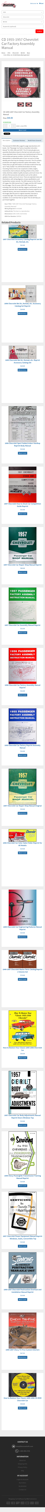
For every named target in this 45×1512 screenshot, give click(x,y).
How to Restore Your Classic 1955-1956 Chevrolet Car (22, 1048)
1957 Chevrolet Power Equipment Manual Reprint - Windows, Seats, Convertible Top (22, 1237)
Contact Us (22, 1490)
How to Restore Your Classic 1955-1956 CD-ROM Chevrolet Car (22, 1399)
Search (39, 31)
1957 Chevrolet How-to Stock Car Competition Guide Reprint (22, 505)
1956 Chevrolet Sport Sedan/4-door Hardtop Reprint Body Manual (22, 444)
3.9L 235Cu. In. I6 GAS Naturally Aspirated (16, 55)
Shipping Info (22, 1464)
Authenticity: (9, 211)
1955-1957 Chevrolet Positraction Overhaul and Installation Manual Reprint (22, 1290)
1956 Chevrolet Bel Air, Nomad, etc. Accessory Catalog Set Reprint (22, 304)
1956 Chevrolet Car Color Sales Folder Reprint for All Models (22, 844)
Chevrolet (15, 53)
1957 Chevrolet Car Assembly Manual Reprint (22, 625)
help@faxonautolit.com (24, 1446)
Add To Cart (22, 453)
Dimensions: (8, 214)
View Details (22, 249)
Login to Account (22, 1479)
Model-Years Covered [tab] (34, 140)
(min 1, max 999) (21, 126)
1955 (8, 53)
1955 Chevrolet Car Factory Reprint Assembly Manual (22, 746)
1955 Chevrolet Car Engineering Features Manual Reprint (22, 928)
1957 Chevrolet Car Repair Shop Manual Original (22, 806)
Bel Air (23, 53)
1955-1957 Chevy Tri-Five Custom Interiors (22, 1350)
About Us (22, 1460)
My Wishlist (22, 1486)
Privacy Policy (22, 1467)
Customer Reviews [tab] (19, 140)
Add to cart (22, 130)
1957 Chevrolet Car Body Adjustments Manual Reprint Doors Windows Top (22, 1116)
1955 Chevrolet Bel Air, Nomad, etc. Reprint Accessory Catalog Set (22, 361)
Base (28, 53)
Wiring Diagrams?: (10, 208)
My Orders (22, 1483)
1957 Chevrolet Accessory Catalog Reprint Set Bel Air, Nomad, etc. (22, 240)
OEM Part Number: (10, 216)
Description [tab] (6, 140)
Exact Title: (8, 204)
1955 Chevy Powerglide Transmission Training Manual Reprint (22, 1177)
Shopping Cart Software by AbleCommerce (22, 1499)
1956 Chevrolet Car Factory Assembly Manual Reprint (22, 686)
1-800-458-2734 (24, 1451)
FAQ (22, 1471)
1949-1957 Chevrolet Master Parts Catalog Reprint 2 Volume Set (22, 970)
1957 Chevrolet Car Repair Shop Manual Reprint (22, 565)
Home (3, 53)
